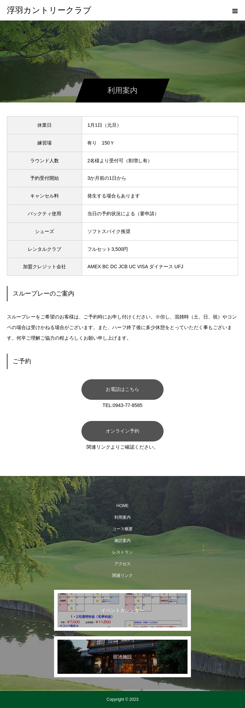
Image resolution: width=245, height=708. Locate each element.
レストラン (122, 552)
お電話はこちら (122, 389)
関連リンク (122, 575)
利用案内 (122, 517)
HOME (122, 505)
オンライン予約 (122, 431)
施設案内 (122, 540)
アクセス (122, 563)
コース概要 (122, 529)
